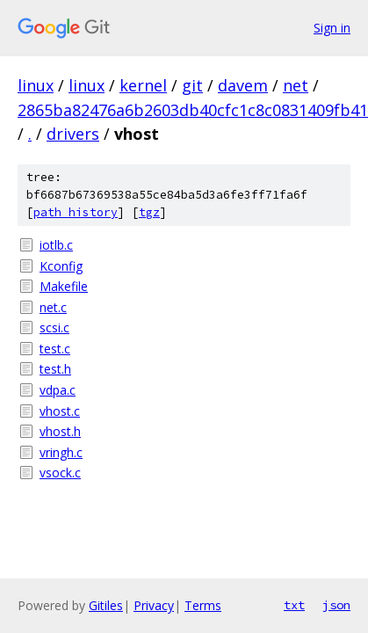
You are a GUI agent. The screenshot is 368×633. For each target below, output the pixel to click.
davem (243, 85)
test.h (55, 368)
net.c (53, 307)
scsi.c (54, 327)
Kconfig (61, 266)
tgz (149, 212)
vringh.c (61, 452)
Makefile (64, 286)
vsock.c (60, 472)
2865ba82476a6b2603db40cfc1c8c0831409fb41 (193, 109)
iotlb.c (56, 244)
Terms (202, 605)
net (295, 85)
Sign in (332, 27)
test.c (55, 348)
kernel (143, 85)
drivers (73, 133)
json (336, 605)
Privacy (153, 605)
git (192, 85)
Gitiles (106, 605)
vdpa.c (58, 390)
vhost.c (60, 411)
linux (36, 85)
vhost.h (60, 431)
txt (294, 605)
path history (75, 212)
